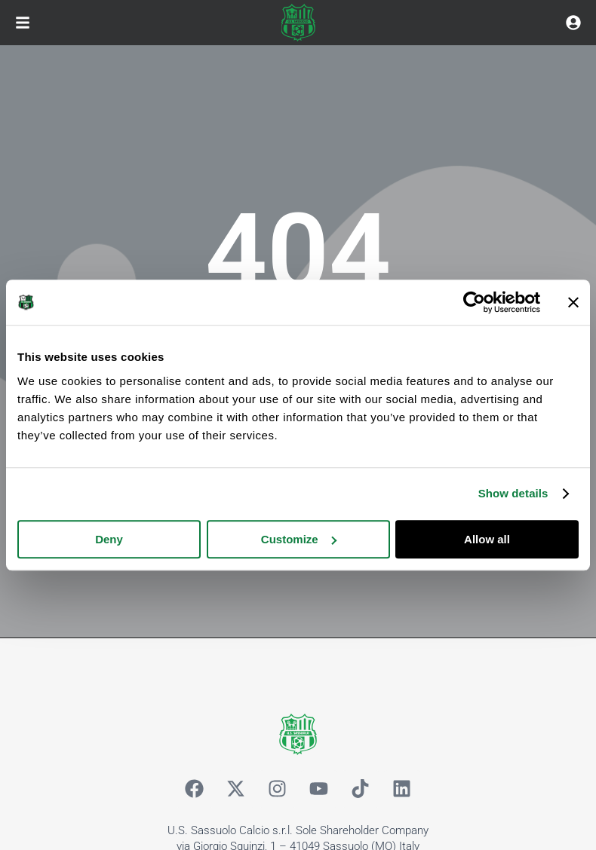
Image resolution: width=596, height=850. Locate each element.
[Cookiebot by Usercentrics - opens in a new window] (474, 302)
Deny (109, 539)
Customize (298, 539)
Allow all (487, 539)
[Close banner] (573, 302)
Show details (513, 493)
